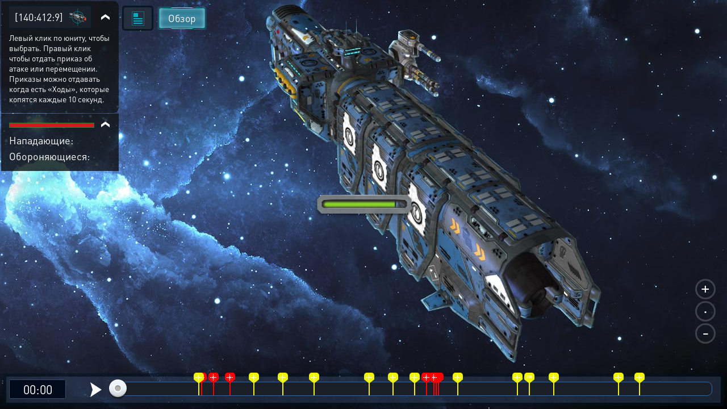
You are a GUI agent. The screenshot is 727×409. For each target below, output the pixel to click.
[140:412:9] (39, 16)
